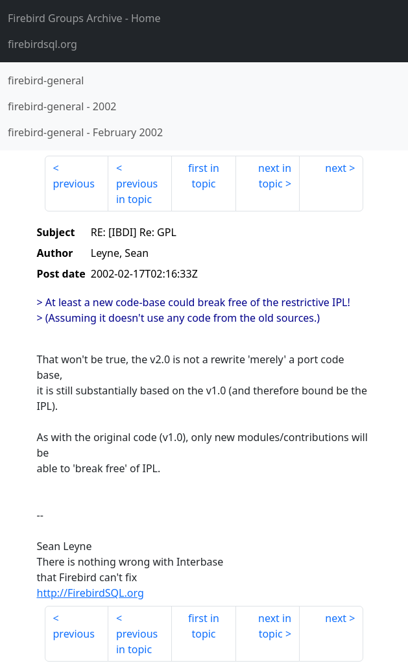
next (335, 168)
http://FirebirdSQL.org (90, 593)
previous (74, 183)
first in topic (203, 176)
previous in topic (137, 191)
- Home (84, 18)
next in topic (274, 176)
